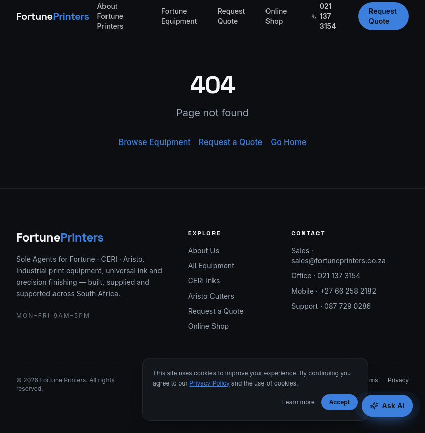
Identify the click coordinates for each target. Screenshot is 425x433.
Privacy (398, 380)
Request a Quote (230, 142)
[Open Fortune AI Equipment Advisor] (387, 406)
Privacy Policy (209, 383)
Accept (339, 402)
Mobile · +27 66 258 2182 (333, 290)
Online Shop (276, 16)
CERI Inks (204, 280)
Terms (369, 380)
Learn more (298, 402)
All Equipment (211, 265)
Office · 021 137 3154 (325, 275)
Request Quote (231, 16)
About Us (203, 250)
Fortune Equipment (179, 16)
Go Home (288, 142)
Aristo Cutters (211, 296)
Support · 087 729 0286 (331, 306)
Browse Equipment (155, 142)
